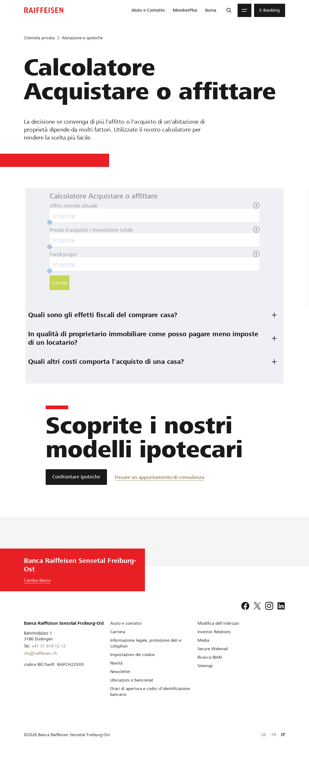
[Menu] (244, 10)
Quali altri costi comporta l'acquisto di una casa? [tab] (106, 361)
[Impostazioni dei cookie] (132, 654)
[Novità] (116, 663)
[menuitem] (148, 10)
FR (274, 734)
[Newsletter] (120, 671)
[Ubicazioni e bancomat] (131, 680)
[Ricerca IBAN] (210, 657)
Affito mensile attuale (73, 206)
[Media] (203, 640)
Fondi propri (63, 254)
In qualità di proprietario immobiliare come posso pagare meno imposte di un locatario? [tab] (144, 338)
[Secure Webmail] (213, 648)
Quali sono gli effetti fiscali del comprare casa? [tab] (102, 315)
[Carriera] (117, 631)
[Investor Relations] (214, 631)
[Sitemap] (205, 665)
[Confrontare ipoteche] (76, 477)
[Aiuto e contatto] (125, 623)
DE (263, 734)
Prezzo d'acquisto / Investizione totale (91, 230)
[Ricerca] (229, 10)
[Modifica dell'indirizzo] (218, 623)
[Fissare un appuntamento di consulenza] (159, 477)
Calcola (59, 283)
